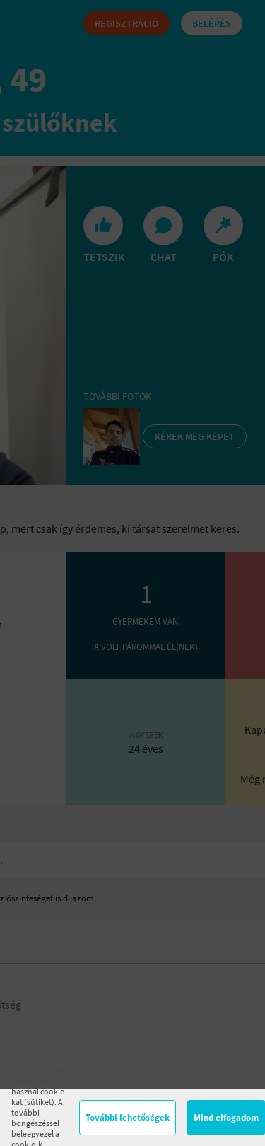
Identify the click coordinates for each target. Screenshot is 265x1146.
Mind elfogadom (226, 1117)
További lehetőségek (128, 1117)
